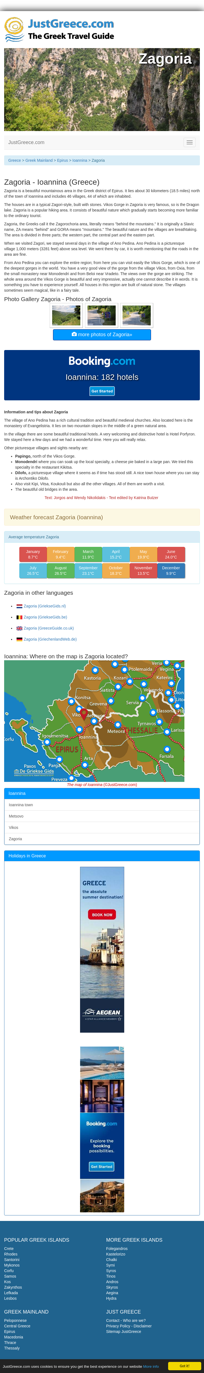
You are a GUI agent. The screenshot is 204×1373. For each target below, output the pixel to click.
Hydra (111, 1298)
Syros (111, 1270)
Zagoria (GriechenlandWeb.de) (47, 639)
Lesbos (10, 1298)
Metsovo (16, 816)
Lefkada (11, 1293)
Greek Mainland (39, 160)
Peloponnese (15, 1320)
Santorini (11, 1259)
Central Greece (17, 1326)
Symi (110, 1265)
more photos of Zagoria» (102, 334)
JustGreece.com (26, 142)
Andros (112, 1282)
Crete (9, 1248)
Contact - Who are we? (126, 1320)
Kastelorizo (115, 1254)
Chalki (111, 1259)
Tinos (111, 1276)
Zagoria (15, 839)
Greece (14, 160)
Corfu (9, 1270)
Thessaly (12, 1348)
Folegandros (117, 1248)
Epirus (62, 160)
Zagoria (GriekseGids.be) (42, 617)
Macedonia (13, 1337)
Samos (10, 1276)
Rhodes (10, 1254)
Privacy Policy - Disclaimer (129, 1326)
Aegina (112, 1293)
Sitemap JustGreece (123, 1331)
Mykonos (12, 1265)
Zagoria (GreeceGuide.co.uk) (45, 628)
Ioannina (79, 160)
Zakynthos (13, 1287)
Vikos (13, 827)
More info (151, 1367)
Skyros (112, 1287)
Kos (7, 1282)
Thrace (10, 1342)
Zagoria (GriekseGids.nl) (41, 606)
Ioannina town (21, 805)
